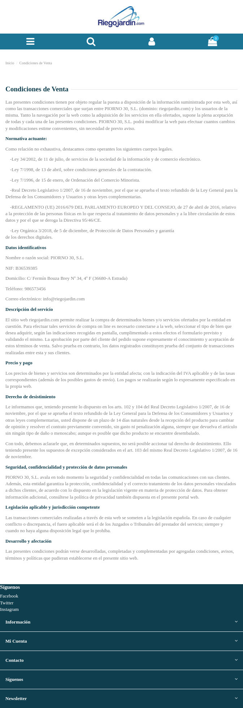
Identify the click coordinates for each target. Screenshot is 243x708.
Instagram (9, 609)
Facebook (9, 596)
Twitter (6, 602)
